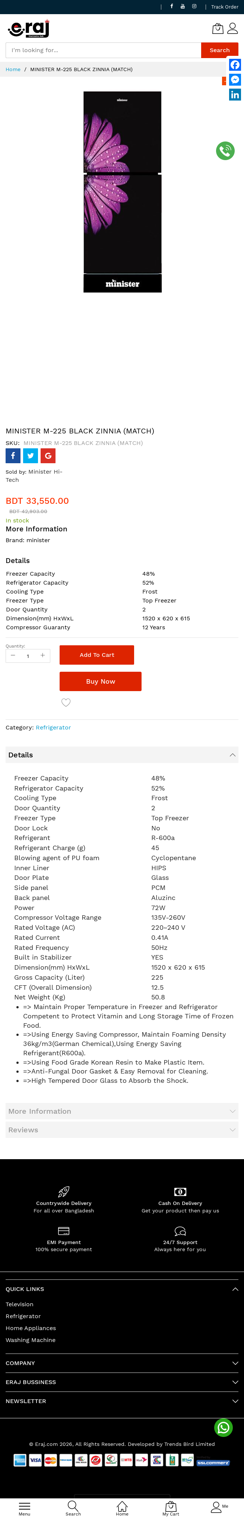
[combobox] (103, 50)
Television (20, 1304)
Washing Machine (31, 1339)
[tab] (122, 755)
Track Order (224, 7)
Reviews (23, 1129)
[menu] (24, 1506)
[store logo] (29, 28)
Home (13, 69)
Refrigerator (53, 727)
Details (20, 754)
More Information (39, 1111)
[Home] (122, 1502)
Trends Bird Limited (189, 1444)
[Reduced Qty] (13, 656)
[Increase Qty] (42, 656)
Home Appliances (31, 1328)
